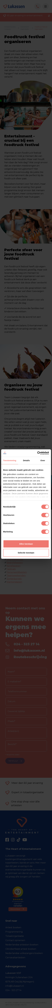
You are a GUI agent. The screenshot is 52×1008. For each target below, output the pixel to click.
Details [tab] (26, 460)
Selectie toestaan (26, 553)
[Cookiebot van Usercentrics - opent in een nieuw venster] (37, 453)
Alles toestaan (26, 544)
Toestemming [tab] (9, 460)
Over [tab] (42, 460)
